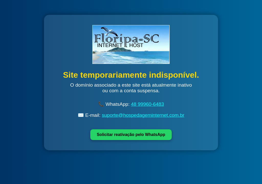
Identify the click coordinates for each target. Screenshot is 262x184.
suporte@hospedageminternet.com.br (143, 115)
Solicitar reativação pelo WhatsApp (131, 134)
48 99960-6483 (147, 104)
